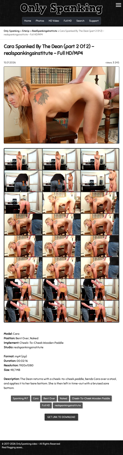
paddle (79, 379)
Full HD (46, 405)
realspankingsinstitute (68, 405)
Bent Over (22, 338)
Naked (63, 398)
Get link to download (61, 417)
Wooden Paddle (53, 343)
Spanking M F (20, 398)
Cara (36, 398)
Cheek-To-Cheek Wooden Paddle (91, 398)
